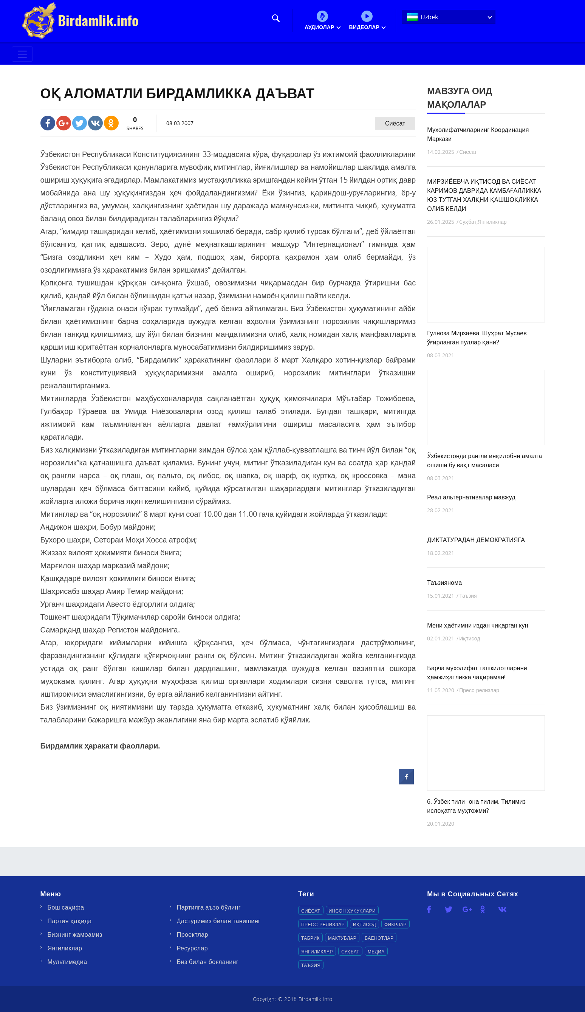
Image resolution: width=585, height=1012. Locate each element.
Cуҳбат (350, 951)
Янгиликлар (492, 221)
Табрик (310, 938)
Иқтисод (469, 638)
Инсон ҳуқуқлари (352, 911)
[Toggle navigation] (22, 54)
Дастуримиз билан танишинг (219, 921)
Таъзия (468, 595)
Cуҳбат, (468, 221)
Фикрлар (395, 924)
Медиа (376, 951)
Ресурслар (192, 948)
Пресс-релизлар (479, 690)
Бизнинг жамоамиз (75, 934)
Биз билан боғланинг (207, 962)
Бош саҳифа (66, 907)
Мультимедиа (67, 962)
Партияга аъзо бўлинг (209, 907)
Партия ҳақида (70, 921)
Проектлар (192, 934)
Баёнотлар (379, 938)
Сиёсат (395, 123)
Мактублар (342, 938)
